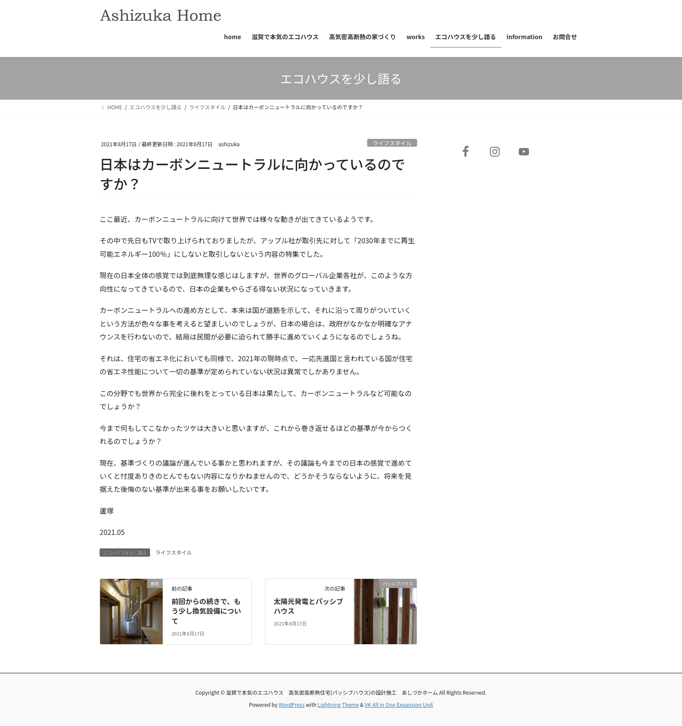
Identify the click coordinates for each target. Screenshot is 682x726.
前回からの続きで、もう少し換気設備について (206, 611)
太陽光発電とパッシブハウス (308, 606)
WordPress (292, 704)
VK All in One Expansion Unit (399, 704)
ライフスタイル (392, 143)
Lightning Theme (338, 704)
